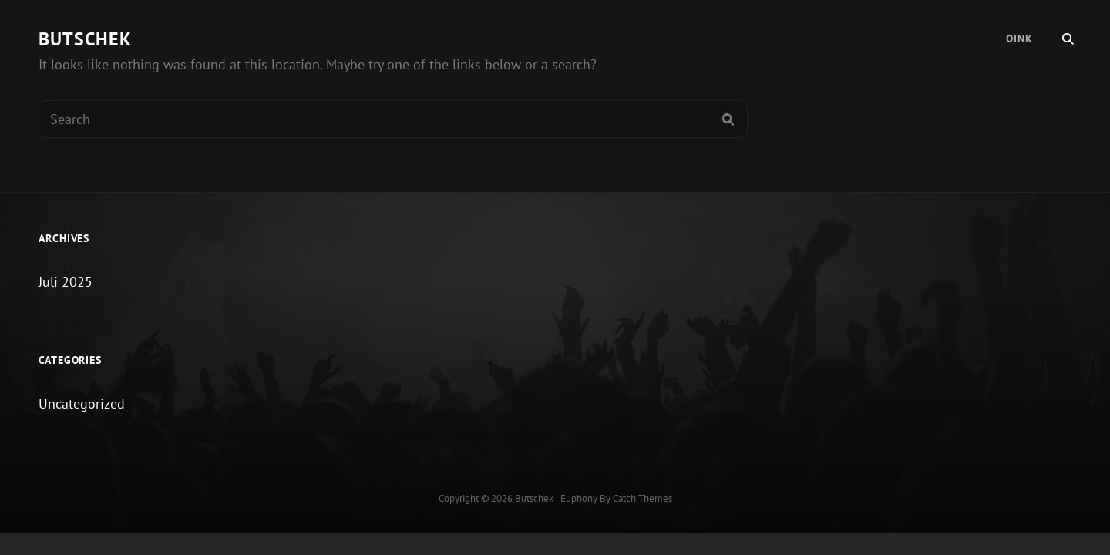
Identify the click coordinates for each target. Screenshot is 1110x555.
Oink (1019, 38)
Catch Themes (642, 498)
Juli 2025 (65, 282)
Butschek (85, 39)
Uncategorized (82, 403)
